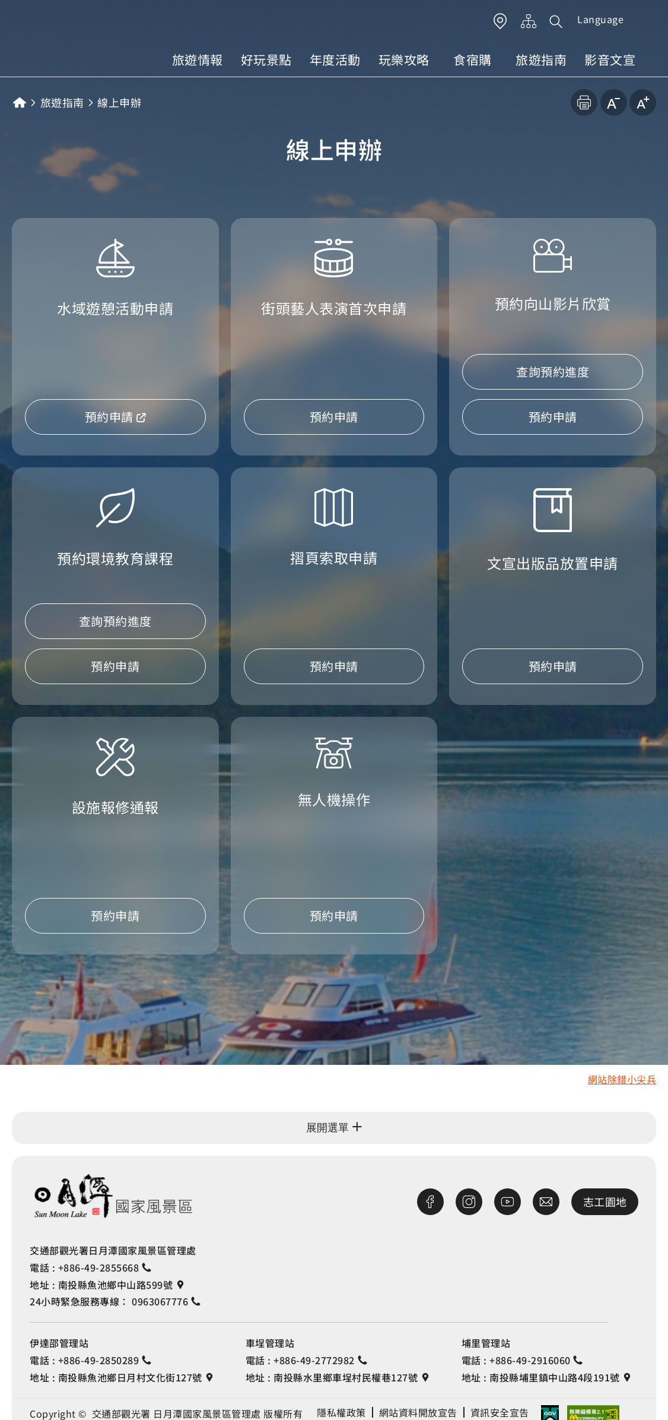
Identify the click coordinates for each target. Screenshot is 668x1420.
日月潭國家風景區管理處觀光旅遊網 (81, 36)
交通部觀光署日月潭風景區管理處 (113, 1196)
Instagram (469, 1201)
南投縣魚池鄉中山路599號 (115, 1284)
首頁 (19, 102)
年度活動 (335, 59)
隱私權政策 (341, 1412)
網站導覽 (528, 21)
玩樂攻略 (404, 59)
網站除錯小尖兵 (622, 1079)
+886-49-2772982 (314, 1360)
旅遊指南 (541, 59)
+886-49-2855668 (98, 1267)
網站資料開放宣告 (418, 1412)
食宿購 (472, 59)
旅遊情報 (197, 59)
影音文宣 (609, 59)
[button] (556, 21)
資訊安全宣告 (499, 1412)
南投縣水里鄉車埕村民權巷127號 (345, 1377)
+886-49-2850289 (98, 1360)
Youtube (507, 1201)
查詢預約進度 (552, 371)
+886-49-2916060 (530, 1360)
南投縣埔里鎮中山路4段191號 (554, 1377)
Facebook (430, 1201)
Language (600, 19)
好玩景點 (266, 59)
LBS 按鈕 (500, 21)
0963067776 (160, 1301)
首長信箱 (546, 1201)
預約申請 (109, 416)
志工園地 (605, 1201)
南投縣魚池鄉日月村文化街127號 (130, 1377)
